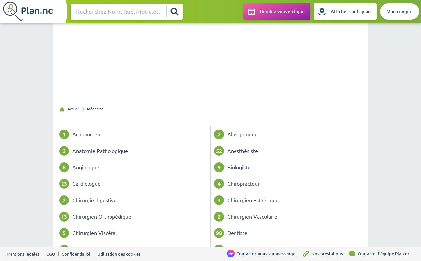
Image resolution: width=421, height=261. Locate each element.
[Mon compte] (399, 11)
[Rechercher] (174, 11)
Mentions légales (23, 254)
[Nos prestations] (325, 254)
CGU (50, 254)
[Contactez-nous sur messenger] (264, 254)
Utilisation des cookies (119, 254)
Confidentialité (76, 254)
